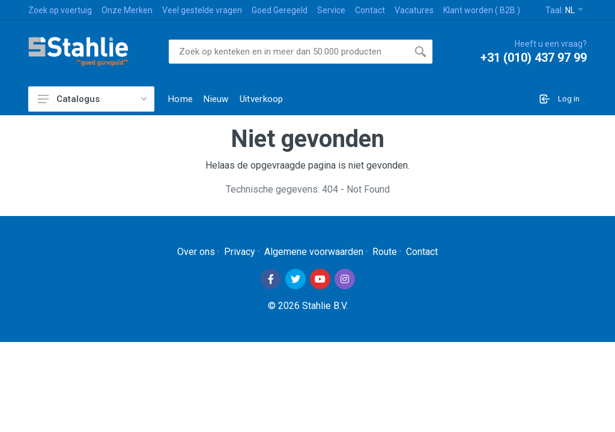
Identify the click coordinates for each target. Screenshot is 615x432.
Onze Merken (127, 10)
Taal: (564, 10)
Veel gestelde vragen (202, 10)
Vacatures (414, 10)
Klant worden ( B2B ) (481, 10)
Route (384, 251)
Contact (370, 10)
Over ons (196, 251)
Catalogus (92, 99)
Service (331, 10)
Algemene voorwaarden (313, 251)
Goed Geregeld (280, 10)
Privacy (239, 251)
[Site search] (288, 52)
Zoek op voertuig (60, 10)
